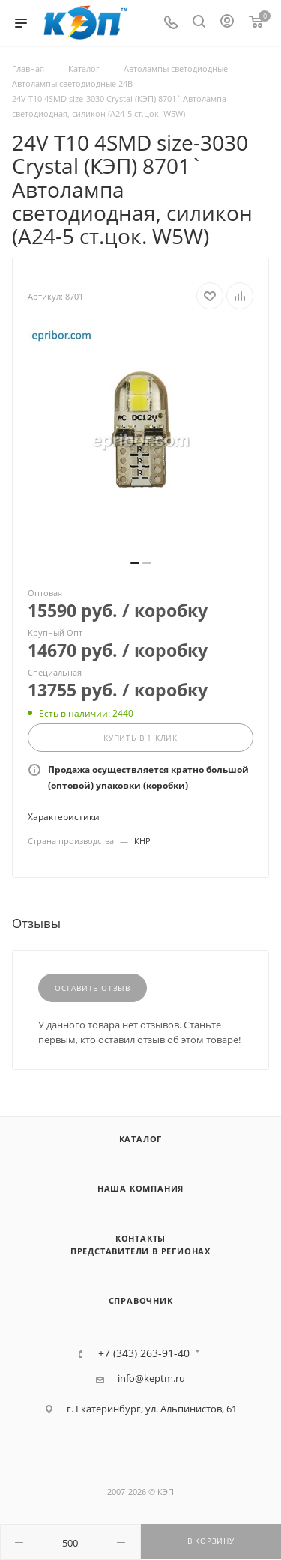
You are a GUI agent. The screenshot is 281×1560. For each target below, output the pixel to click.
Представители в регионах (140, 1251)
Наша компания (140, 1188)
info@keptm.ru (151, 1378)
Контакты (140, 1238)
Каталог (141, 1138)
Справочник (141, 1300)
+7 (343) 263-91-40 (144, 1353)
